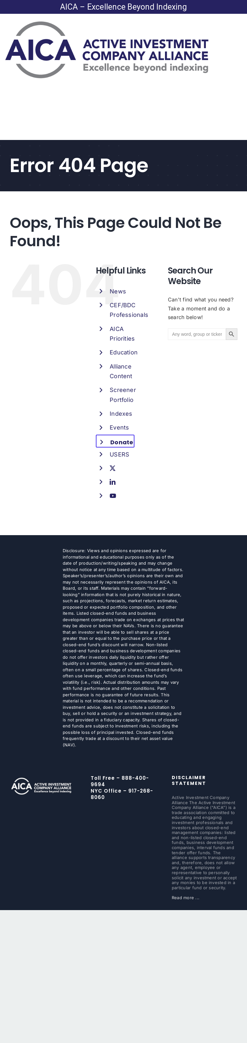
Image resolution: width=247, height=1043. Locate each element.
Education (124, 352)
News (118, 291)
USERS (119, 454)
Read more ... (185, 897)
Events (119, 427)
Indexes (121, 413)
